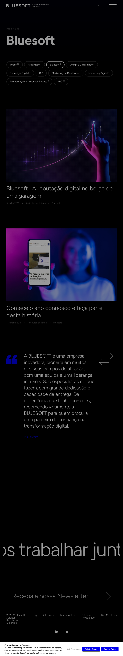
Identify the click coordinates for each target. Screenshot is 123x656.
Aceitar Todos (110, 649)
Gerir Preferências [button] (73, 649)
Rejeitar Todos (91, 649)
